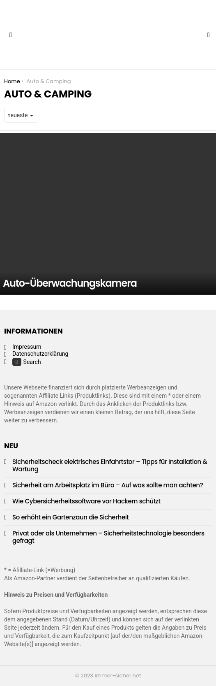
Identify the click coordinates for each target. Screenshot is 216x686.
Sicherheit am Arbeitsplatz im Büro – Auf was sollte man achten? (107, 485)
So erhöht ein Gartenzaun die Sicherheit (70, 517)
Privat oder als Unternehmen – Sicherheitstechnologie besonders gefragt (108, 537)
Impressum (26, 346)
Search (26, 362)
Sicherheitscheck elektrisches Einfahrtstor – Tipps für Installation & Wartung (109, 465)
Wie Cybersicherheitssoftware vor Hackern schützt (86, 501)
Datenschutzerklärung (40, 353)
